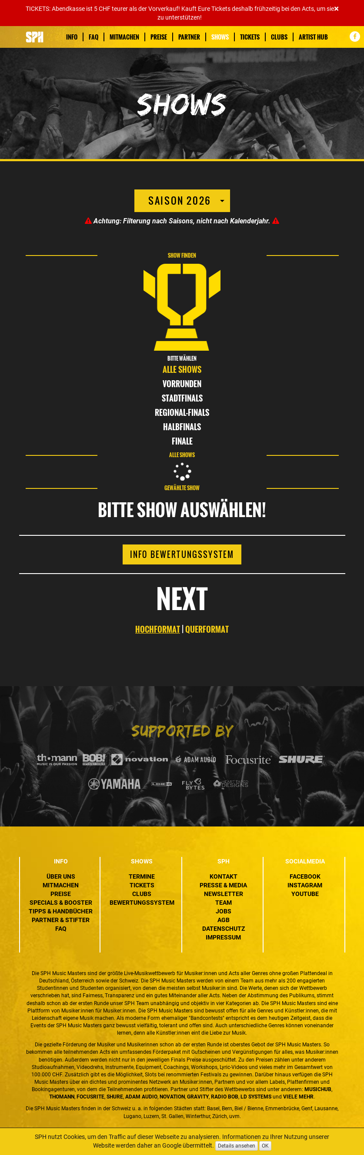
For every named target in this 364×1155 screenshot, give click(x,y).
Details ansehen (236, 1146)
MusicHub (317, 1089)
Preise (158, 37)
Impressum (223, 937)
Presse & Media (223, 885)
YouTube (305, 893)
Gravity (198, 1097)
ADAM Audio (141, 1097)
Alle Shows (182, 369)
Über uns (61, 876)
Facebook (305, 876)
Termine (142, 876)
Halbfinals (182, 426)
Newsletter (223, 893)
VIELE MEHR (298, 1097)
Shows (220, 37)
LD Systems (255, 1097)
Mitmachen (124, 37)
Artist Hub (313, 37)
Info (71, 37)
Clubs (279, 37)
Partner (189, 37)
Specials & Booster (61, 902)
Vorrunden (182, 383)
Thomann (61, 1097)
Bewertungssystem (142, 902)
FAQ (93, 37)
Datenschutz (223, 928)
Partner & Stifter (61, 919)
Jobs (223, 911)
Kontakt (223, 876)
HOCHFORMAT (157, 629)
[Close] (336, 8)
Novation (172, 1097)
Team (223, 902)
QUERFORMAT (207, 629)
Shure (115, 1097)
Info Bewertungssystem (182, 554)
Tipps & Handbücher (61, 911)
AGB (223, 919)
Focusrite (90, 1097)
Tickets (250, 37)
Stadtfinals (182, 398)
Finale (182, 441)
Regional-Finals (182, 412)
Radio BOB (224, 1097)
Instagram (304, 885)
